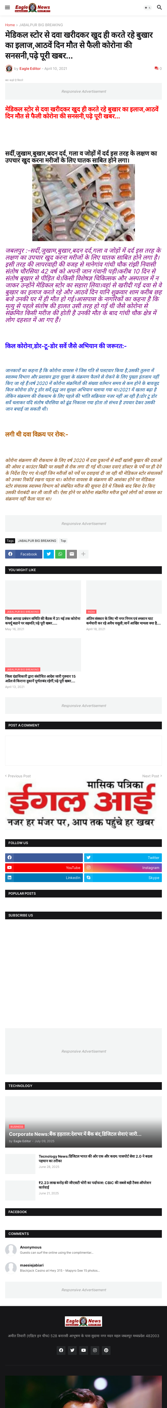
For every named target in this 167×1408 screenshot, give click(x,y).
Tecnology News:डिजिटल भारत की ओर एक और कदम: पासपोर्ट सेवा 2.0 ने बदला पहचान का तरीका (95, 1158)
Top (63, 541)
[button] (7, 7)
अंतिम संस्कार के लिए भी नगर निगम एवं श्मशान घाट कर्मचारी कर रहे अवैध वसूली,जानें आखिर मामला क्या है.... (123, 620)
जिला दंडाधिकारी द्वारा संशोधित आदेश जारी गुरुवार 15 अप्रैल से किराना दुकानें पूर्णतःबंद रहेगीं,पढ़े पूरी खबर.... (40, 678)
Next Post (150, 776)
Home (10, 25)
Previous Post (19, 776)
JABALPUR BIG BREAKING (41, 25)
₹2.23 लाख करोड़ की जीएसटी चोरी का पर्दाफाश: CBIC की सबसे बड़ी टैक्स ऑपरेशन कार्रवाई (95, 1184)
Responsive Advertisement (83, 91)
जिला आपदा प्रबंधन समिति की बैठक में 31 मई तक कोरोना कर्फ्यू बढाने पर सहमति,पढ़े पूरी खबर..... (42, 620)
